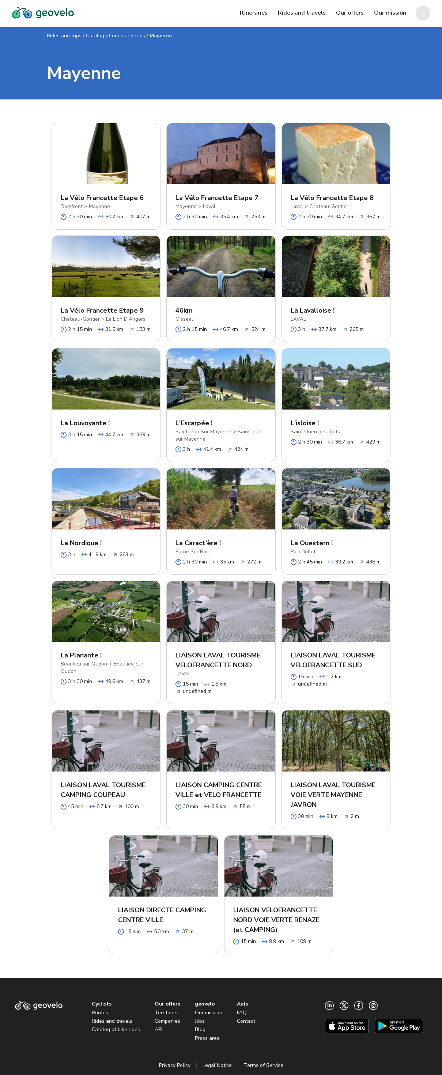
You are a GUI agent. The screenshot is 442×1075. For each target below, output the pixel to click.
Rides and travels (112, 1021)
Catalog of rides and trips (115, 35)
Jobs (200, 1021)
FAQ (242, 1012)
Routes (100, 1012)
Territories (167, 1012)
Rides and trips (64, 35)
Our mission (208, 1012)
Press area (207, 1038)
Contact (246, 1021)
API (158, 1029)
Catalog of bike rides (116, 1029)
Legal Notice (217, 1065)
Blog (200, 1029)
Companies (167, 1021)
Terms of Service (263, 1065)
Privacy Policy (174, 1065)
